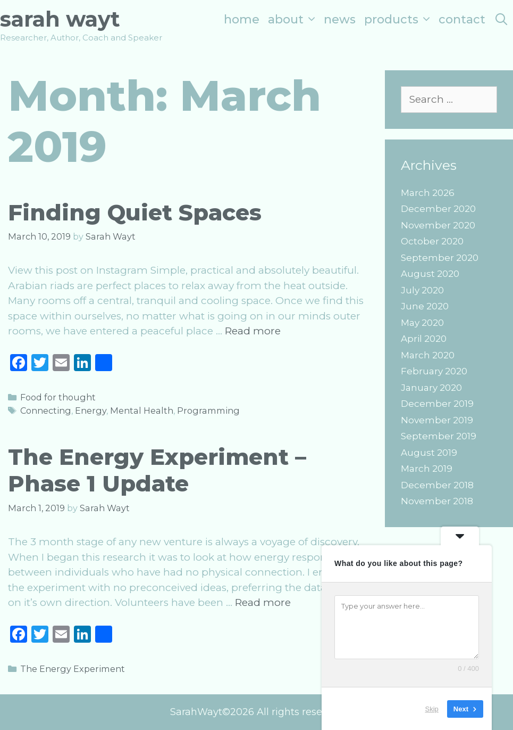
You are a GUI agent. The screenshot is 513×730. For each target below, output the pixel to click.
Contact (462, 19)
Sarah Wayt (60, 19)
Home (241, 19)
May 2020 (422, 322)
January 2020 (431, 387)
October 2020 (432, 241)
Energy (90, 410)
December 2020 (438, 208)
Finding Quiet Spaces (135, 212)
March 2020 (428, 355)
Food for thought (58, 397)
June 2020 (425, 306)
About (293, 19)
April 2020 (424, 338)
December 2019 (437, 403)
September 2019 (438, 436)
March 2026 (428, 192)
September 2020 (439, 257)
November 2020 (438, 225)
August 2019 (429, 452)
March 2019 (426, 468)
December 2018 (437, 485)
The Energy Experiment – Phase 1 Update (157, 470)
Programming (208, 410)
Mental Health (141, 410)
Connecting (45, 410)
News (340, 19)
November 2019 (437, 420)
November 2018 (437, 501)
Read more (253, 331)
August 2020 (430, 273)
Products (399, 19)
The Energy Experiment (72, 668)
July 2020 (422, 290)
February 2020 (434, 371)
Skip (432, 708)
